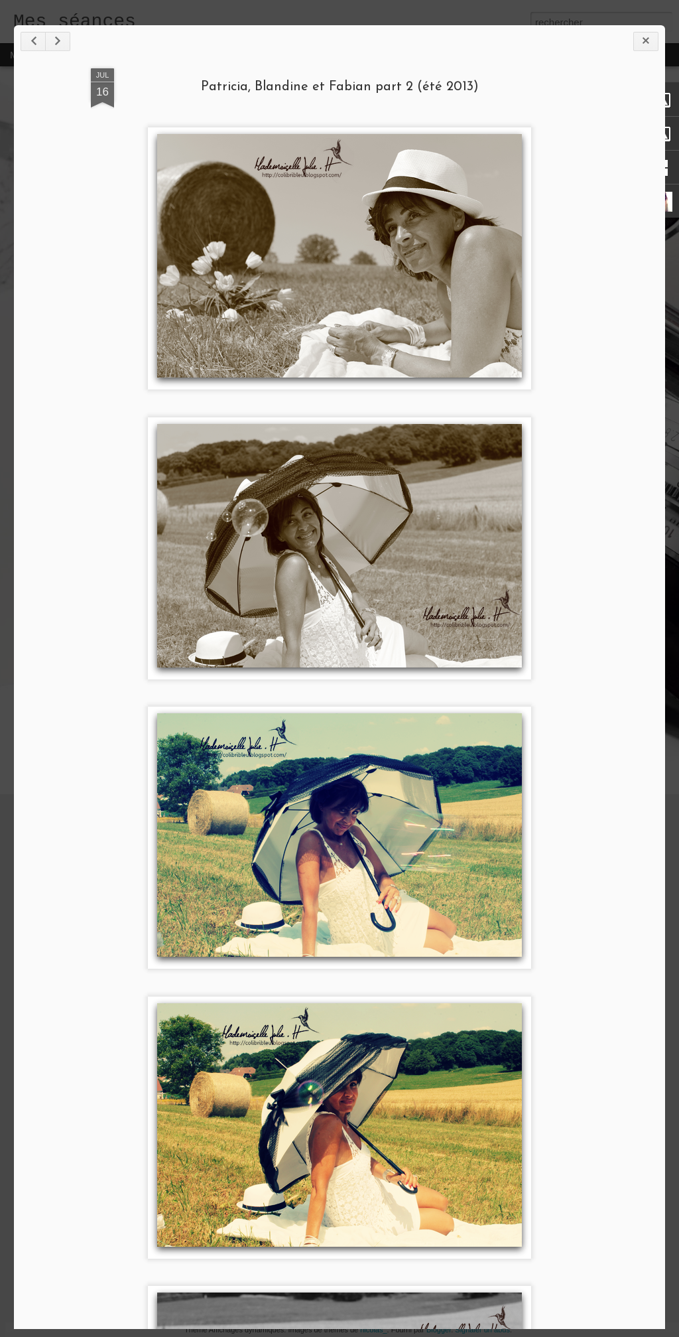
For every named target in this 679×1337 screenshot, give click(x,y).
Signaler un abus (482, 1330)
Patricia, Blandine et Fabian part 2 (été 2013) (340, 87)
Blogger (438, 1330)
